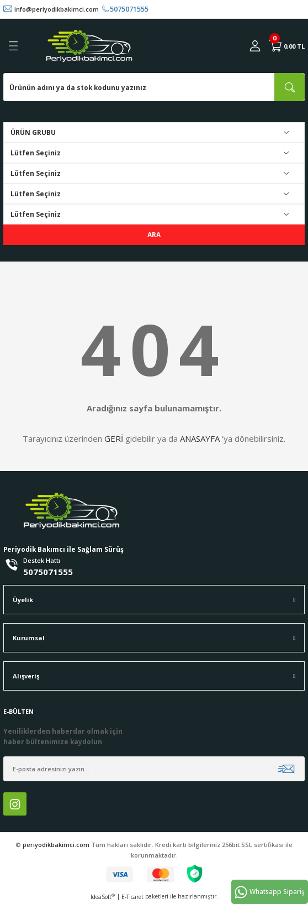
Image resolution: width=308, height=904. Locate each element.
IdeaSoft (103, 897)
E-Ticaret (132, 897)
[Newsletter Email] (154, 768)
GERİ (113, 438)
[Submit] (286, 768)
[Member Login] (255, 45)
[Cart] (287, 46)
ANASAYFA (200, 438)
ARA (154, 234)
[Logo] (89, 46)
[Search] (154, 87)
